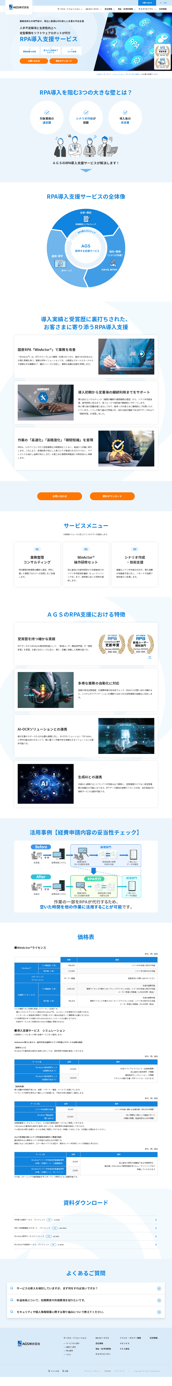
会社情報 (110, 9)
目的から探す (71, 1360)
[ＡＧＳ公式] (53, 1384)
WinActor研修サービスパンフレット (36, 1236)
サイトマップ (120, 1384)
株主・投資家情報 (126, 9)
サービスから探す (133, 74)
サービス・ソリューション (70, 9)
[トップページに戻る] (28, 1356)
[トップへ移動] (18, 7)
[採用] (65, 1384)
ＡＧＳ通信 (125, 1361)
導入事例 (69, 1363)
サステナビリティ (147, 9)
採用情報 (163, 9)
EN (165, 3)
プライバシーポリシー (92, 1384)
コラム (68, 1367)
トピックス (125, 1356)
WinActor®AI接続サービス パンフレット (39, 1244)
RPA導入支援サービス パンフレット (37, 1219)
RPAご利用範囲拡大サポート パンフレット (40, 1227)
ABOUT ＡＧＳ (93, 9)
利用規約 (107, 1384)
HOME (99, 74)
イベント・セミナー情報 (130, 1350)
